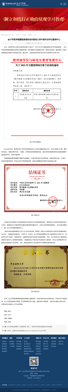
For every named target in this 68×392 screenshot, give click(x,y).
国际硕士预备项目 (29, 351)
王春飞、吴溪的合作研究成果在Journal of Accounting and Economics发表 (24, 330)
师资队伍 (11, 341)
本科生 (26, 341)
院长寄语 (4, 346)
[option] (34, 20)
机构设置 (4, 351)
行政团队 (11, 344)
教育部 (18, 385)
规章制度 (18, 349)
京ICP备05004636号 (35, 390)
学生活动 (45, 346)
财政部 (24, 385)
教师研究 (30, 35)
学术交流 (18, 344)
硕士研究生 (27, 344)
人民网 (42, 385)
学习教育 (38, 344)
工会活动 (38, 351)
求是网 (47, 385)
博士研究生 (27, 346)
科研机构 (18, 346)
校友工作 (60, 344)
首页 (13, 35)
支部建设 (38, 349)
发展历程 (4, 344)
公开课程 (53, 341)
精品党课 (38, 353)
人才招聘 (11, 346)
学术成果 (24, 35)
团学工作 (45, 344)
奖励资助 (45, 349)
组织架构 (38, 341)
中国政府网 (11, 385)
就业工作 (60, 341)
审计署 (30, 385)
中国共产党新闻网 (57, 385)
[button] (5, 20)
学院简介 (4, 341)
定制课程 (53, 344)
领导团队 (4, 349)
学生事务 (45, 341)
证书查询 (53, 346)
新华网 (36, 385)
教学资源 (26, 353)
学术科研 (18, 35)
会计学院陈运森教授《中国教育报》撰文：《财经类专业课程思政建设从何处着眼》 (27, 326)
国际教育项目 (27, 349)
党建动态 (38, 346)
